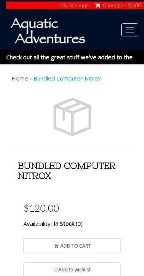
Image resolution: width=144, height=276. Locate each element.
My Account (74, 5)
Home (20, 78)
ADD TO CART (72, 246)
